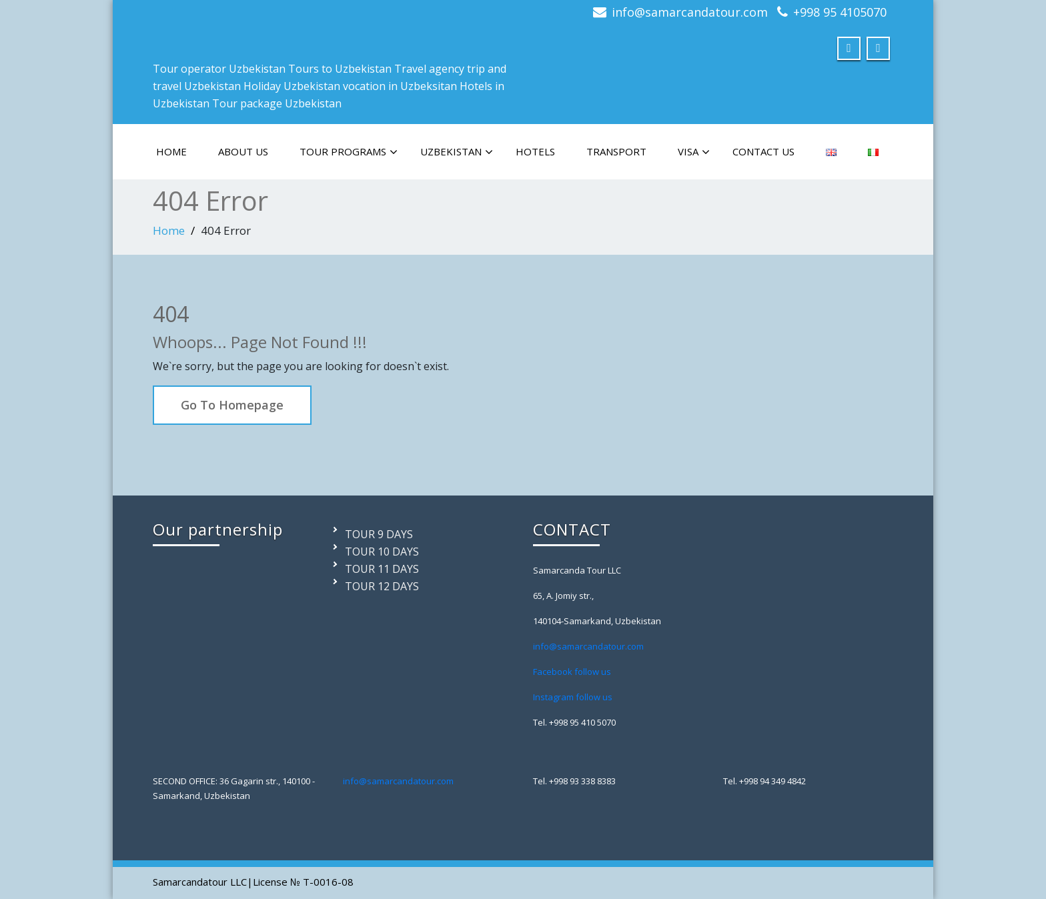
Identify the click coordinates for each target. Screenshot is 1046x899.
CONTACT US (763, 151)
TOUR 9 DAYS (379, 534)
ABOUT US (243, 151)
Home (169, 230)
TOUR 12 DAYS (382, 586)
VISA (694, 152)
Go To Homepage (232, 405)
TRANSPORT (616, 151)
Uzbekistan (456, 152)
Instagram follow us (572, 697)
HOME (171, 151)
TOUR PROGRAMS (349, 152)
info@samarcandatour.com (690, 12)
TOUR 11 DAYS (382, 569)
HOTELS (535, 151)
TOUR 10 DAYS (382, 551)
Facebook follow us (572, 672)
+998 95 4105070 (840, 12)
